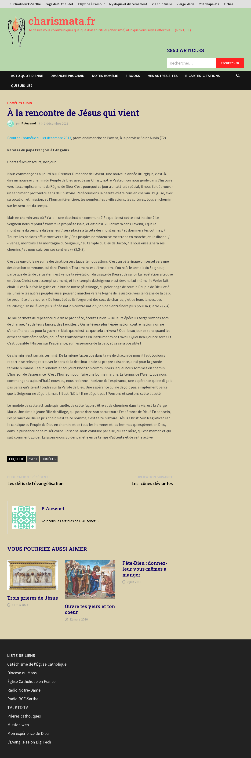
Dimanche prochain (67, 75)
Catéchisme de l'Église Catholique (36, 664)
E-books (132, 75)
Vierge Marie (185, 4)
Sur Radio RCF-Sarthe (25, 4)
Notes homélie (105, 75)
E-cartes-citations (202, 75)
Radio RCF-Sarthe (22, 698)
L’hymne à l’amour (91, 4)
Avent (33, 459)
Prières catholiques (24, 716)
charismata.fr (61, 21)
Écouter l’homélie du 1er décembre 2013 (39, 137)
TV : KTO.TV (17, 707)
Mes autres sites (163, 75)
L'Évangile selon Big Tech (29, 742)
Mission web (18, 724)
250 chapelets (209, 4)
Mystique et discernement (128, 4)
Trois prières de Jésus (32, 598)
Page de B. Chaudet (59, 4)
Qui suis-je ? (22, 85)
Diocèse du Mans (22, 672)
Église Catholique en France (31, 681)
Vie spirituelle (162, 4)
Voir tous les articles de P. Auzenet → (70, 521)
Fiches (228, 4)
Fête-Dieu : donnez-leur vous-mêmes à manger (144, 569)
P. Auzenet (29, 123)
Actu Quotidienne (27, 75)
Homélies (49, 459)
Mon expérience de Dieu (28, 733)
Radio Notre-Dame (23, 690)
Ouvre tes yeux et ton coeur (90, 609)
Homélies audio (19, 103)
